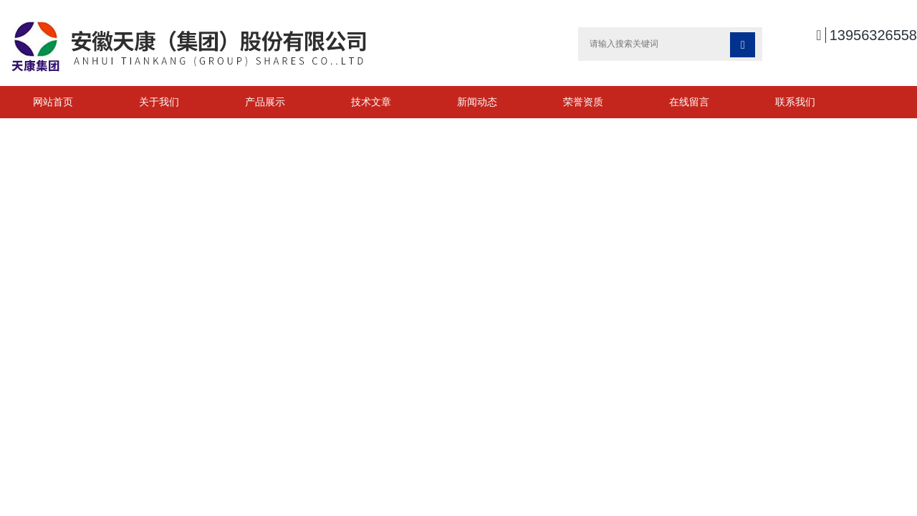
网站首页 (53, 102)
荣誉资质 (583, 102)
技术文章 (371, 102)
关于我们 (159, 102)
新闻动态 (477, 102)
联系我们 (795, 102)
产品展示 (265, 102)
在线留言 (689, 102)
